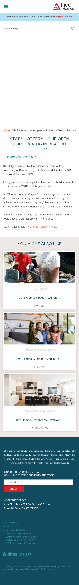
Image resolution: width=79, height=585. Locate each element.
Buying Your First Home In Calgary (21, 537)
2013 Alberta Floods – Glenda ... (39, 298)
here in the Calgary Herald (41, 227)
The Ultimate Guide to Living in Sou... (39, 359)
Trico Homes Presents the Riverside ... (39, 420)
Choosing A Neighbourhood (18, 534)
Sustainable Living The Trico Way (21, 540)
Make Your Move (64, 17)
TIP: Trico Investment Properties (20, 543)
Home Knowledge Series (14, 530)
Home (6, 130)
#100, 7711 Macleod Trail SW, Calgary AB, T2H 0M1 (28, 504)
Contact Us (8, 527)
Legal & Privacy (10, 523)
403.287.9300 (13, 508)
